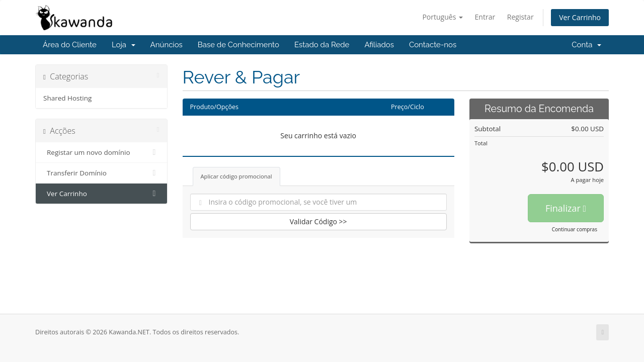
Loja (123, 44)
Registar (520, 17)
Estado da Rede (321, 44)
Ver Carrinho (580, 17)
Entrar (485, 17)
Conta (586, 44)
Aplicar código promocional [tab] (236, 176)
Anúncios (166, 44)
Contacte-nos (432, 44)
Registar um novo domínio (101, 152)
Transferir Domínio (101, 173)
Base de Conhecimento (238, 44)
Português (442, 17)
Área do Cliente (70, 44)
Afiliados (379, 44)
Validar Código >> (318, 221)
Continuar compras (574, 229)
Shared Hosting (67, 98)
